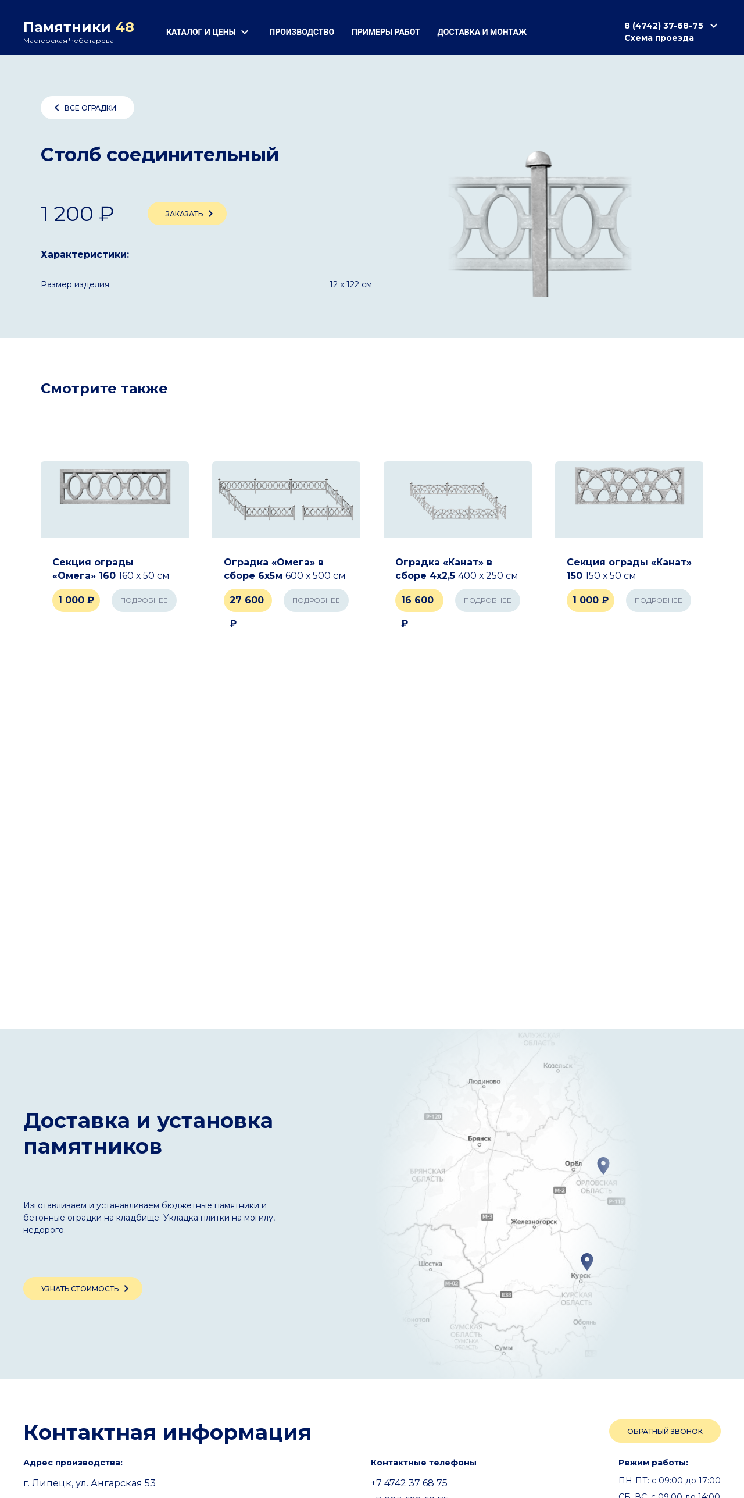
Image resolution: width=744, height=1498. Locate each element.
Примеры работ (386, 32)
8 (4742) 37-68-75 (672, 25)
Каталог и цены (209, 32)
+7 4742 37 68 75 (409, 1483)
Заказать (191, 213)
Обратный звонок (665, 1431)
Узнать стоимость (87, 1289)
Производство (301, 32)
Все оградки (83, 108)
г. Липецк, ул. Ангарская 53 (89, 1483)
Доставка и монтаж (482, 32)
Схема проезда (659, 38)
